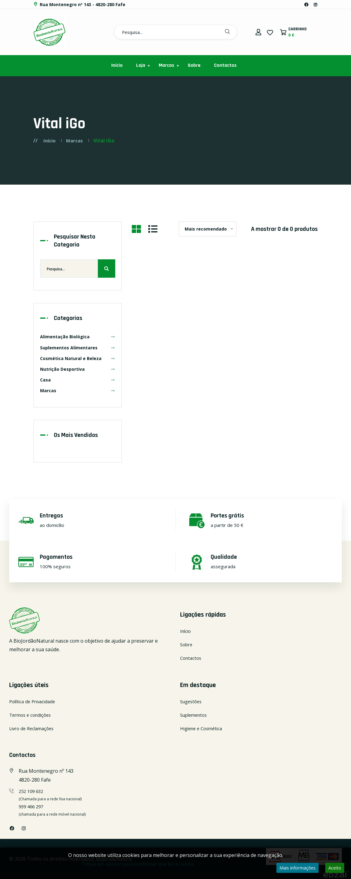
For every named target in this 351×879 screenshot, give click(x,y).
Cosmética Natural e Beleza (77, 358)
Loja (140, 65)
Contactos (225, 65)
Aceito (334, 868)
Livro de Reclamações (33, 728)
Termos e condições (32, 715)
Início (117, 65)
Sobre (194, 65)
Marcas (166, 65)
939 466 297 (32, 806)
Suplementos (195, 715)
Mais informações (293, 868)
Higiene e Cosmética (203, 728)
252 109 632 (32, 791)
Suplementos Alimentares (77, 347)
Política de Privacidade (34, 701)
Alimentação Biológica (77, 336)
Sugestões (192, 701)
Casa (77, 380)
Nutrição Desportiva (77, 369)
